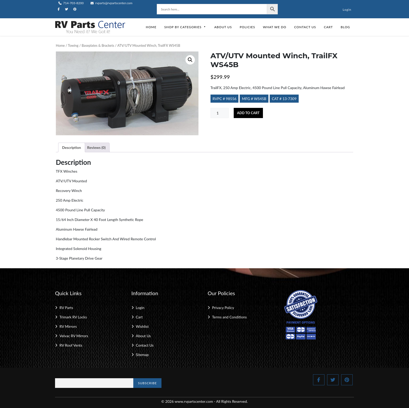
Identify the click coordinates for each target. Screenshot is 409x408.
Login (347, 9)
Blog (345, 27)
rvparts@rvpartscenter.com (112, 3)
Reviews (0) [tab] (96, 147)
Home (151, 27)
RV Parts (66, 307)
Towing (73, 45)
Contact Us (305, 27)
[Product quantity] (219, 113)
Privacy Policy (223, 307)
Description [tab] (71, 147)
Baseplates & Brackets (98, 45)
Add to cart (248, 113)
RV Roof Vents (70, 345)
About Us (223, 27)
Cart (328, 27)
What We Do (274, 27)
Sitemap (142, 354)
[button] (190, 60)
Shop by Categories (185, 27)
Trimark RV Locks (73, 317)
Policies (247, 27)
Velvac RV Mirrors (73, 336)
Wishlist (142, 326)
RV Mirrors (68, 326)
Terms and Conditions (229, 317)
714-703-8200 (71, 3)
